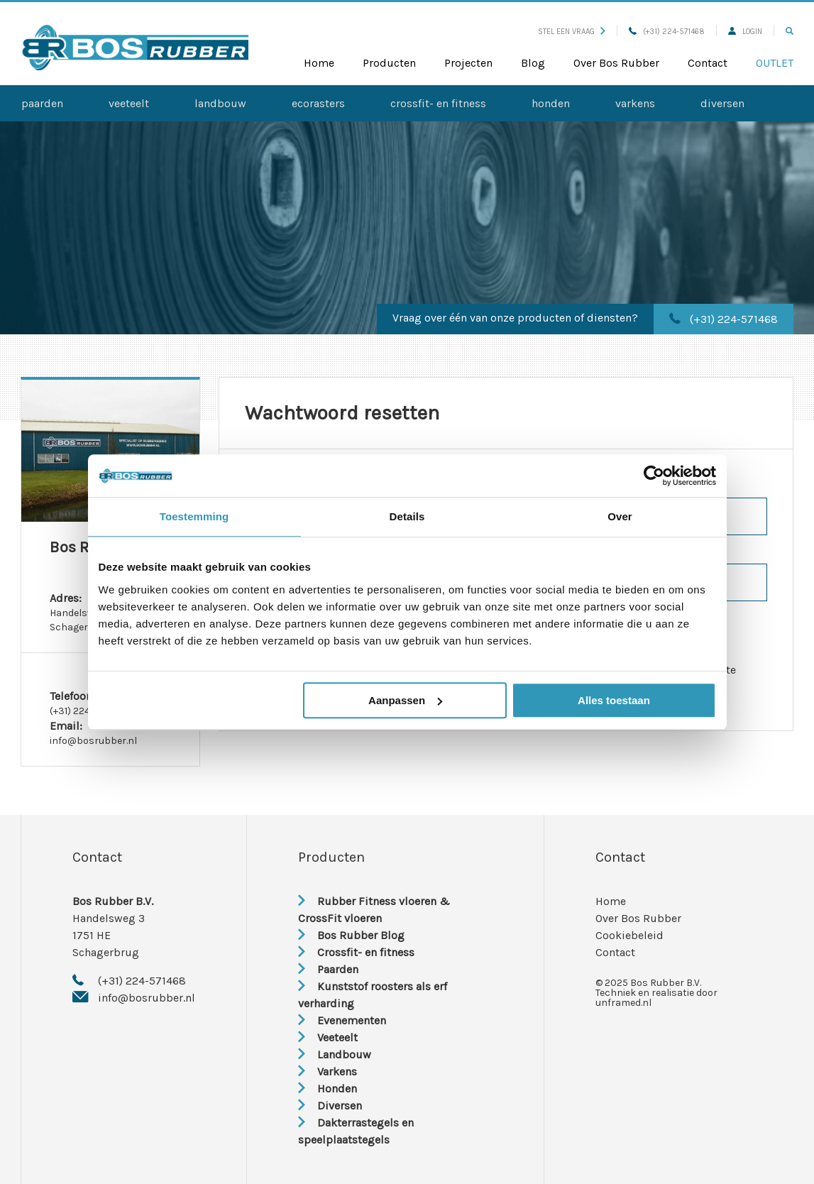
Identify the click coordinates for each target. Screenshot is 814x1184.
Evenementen (342, 1020)
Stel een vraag (572, 31)
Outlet (774, 63)
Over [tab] (619, 516)
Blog (533, 63)
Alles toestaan (614, 700)
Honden (551, 103)
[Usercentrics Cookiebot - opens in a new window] (654, 475)
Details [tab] (407, 516)
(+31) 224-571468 (667, 31)
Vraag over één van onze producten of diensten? (515, 317)
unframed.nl (623, 1003)
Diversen (722, 103)
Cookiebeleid (629, 935)
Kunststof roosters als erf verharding (372, 995)
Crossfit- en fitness (438, 103)
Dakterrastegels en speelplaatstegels (356, 1131)
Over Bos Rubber (616, 63)
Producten (389, 63)
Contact (707, 63)
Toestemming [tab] (194, 516)
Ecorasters (318, 103)
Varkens (635, 103)
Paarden (42, 103)
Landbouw (220, 103)
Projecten (468, 63)
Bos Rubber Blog (351, 935)
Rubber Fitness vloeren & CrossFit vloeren (374, 909)
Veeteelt (129, 103)
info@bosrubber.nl (93, 741)
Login (745, 31)
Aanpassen (405, 700)
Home (319, 63)
